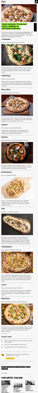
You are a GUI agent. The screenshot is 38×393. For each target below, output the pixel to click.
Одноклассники (35, 30)
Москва (28, 366)
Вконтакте (35, 27)
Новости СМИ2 (4, 373)
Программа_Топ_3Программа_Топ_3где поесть (13, 366)
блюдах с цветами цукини (24, 32)
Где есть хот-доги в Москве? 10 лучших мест (15, 344)
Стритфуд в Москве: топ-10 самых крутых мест (15, 347)
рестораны (4, 368)
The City (3, 1)
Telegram (35, 24)
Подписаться (10, 358)
